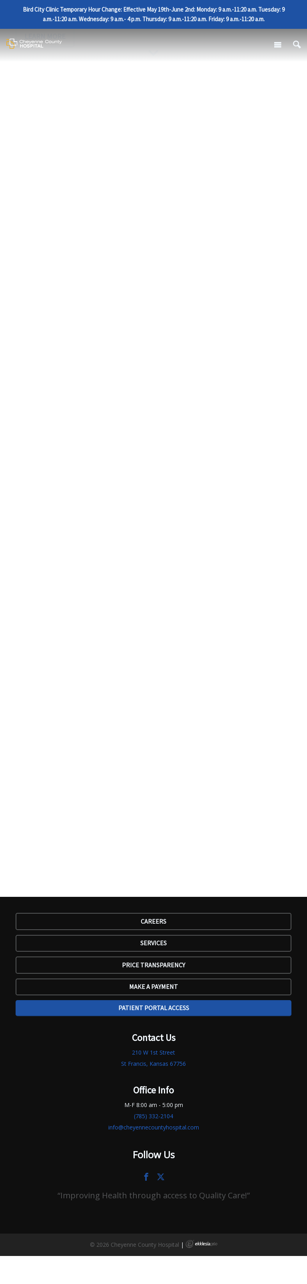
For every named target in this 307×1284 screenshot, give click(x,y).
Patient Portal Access (153, 1008)
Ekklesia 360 (201, 1244)
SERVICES (153, 943)
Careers (153, 921)
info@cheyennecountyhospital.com (153, 1127)
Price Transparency (153, 965)
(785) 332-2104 (153, 1116)
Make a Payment (153, 987)
